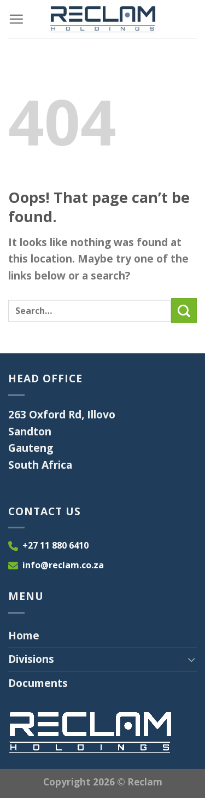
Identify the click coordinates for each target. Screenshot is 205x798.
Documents (38, 682)
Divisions (31, 658)
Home (23, 635)
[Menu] (16, 19)
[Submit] (184, 311)
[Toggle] (191, 659)
